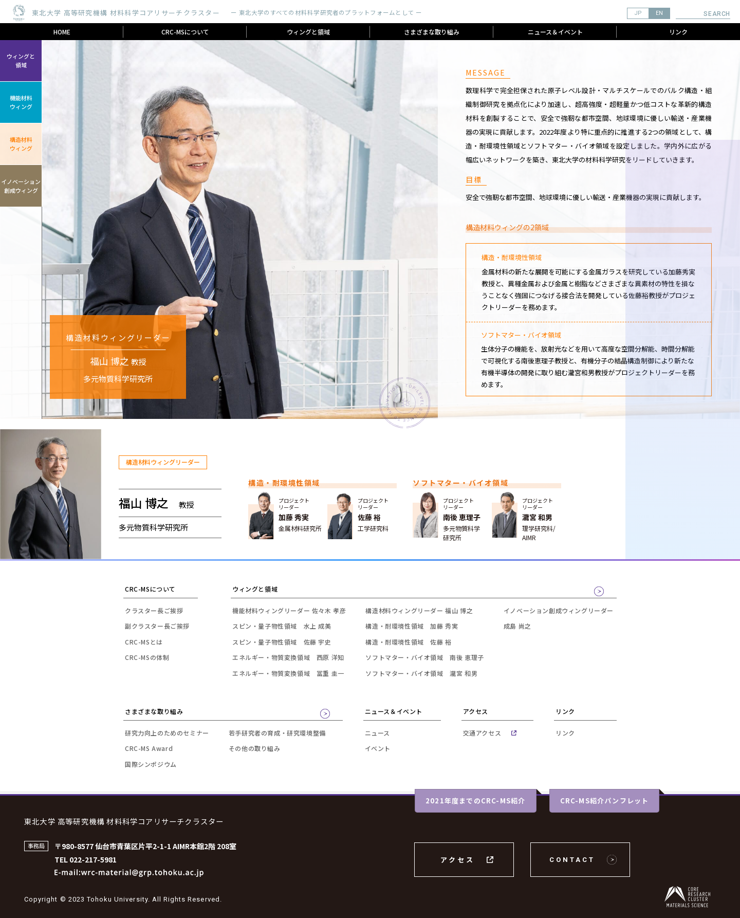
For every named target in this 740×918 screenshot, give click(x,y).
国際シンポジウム (151, 764)
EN (659, 13)
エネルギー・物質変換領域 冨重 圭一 (288, 673)
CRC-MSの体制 (147, 657)
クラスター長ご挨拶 (154, 610)
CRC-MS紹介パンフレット (604, 800)
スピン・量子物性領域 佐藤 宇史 (281, 641)
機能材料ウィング (21, 102)
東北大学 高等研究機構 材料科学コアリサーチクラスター (124, 821)
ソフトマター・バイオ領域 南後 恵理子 (424, 657)
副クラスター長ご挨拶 (157, 625)
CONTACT (572, 860)
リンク (678, 31)
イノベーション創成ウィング (21, 185)
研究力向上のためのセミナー (167, 732)
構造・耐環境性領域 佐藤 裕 (408, 641)
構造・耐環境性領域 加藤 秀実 (411, 625)
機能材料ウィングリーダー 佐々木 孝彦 (289, 610)
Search (717, 13)
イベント (378, 748)
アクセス (457, 860)
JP (638, 13)
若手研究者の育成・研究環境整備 (277, 732)
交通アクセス (482, 732)
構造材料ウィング (21, 143)
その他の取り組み (255, 748)
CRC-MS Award (149, 748)
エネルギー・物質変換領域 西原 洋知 (288, 657)
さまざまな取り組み (431, 31)
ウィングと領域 (308, 31)
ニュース (377, 732)
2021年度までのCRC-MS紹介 (475, 800)
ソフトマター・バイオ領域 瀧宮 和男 (421, 673)
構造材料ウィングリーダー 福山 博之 (419, 610)
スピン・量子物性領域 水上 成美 (281, 625)
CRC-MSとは (144, 641)
